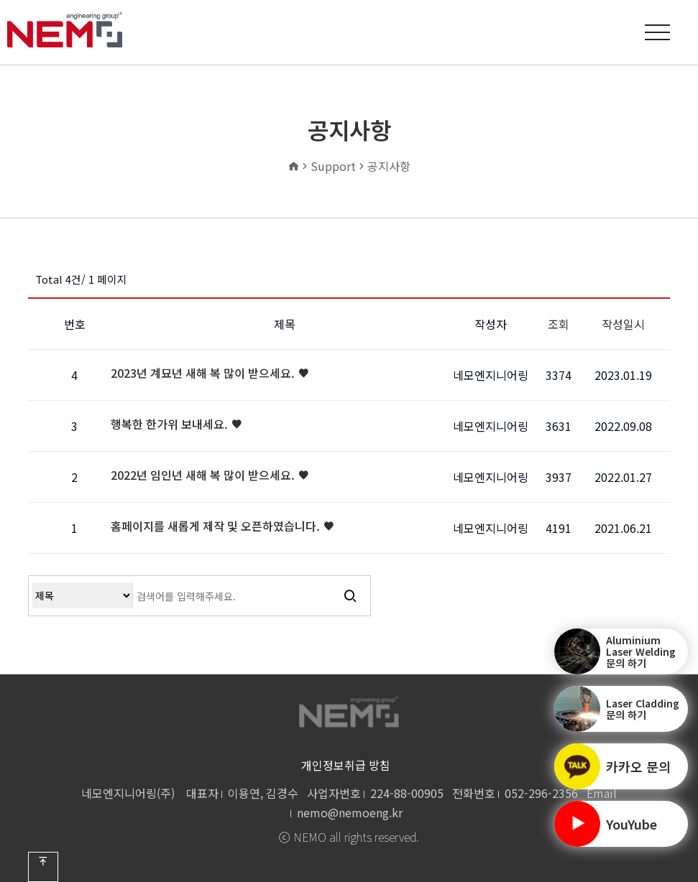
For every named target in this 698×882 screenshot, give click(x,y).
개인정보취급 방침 (345, 765)
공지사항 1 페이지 (64, 29)
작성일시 (623, 324)
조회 (558, 324)
